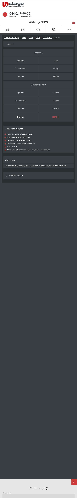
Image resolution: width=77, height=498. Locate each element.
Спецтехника (53, 29)
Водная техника (69, 29)
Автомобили (7, 29)
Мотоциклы (23, 29)
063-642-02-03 (26, 16)
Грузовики (38, 29)
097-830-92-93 (14, 16)
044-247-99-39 (20, 13)
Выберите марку (39, 21)
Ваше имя (7, 493)
